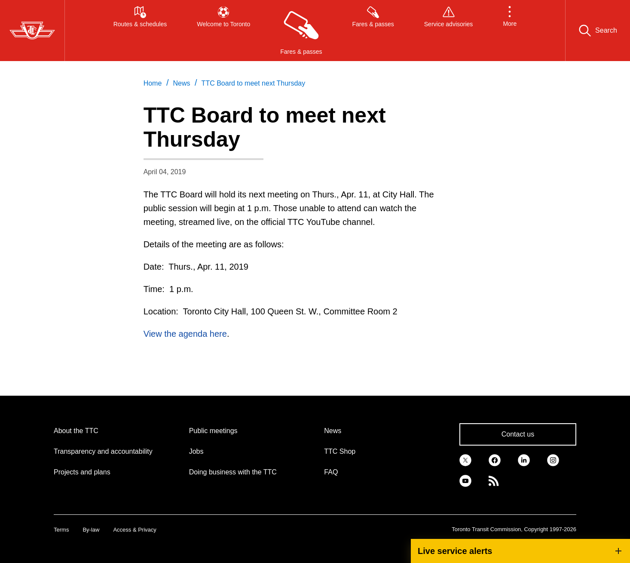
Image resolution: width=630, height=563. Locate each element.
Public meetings (213, 430)
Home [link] (153, 83)
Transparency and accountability (103, 451)
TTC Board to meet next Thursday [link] (254, 83)
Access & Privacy (134, 529)
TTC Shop (339, 451)
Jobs (196, 451)
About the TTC (76, 430)
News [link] (181, 83)
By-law (91, 529)
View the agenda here (185, 333)
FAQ (331, 472)
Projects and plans (82, 472)
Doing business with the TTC (233, 472)
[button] (510, 30)
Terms (61, 529)
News (332, 430)
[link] (465, 459)
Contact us (518, 434)
